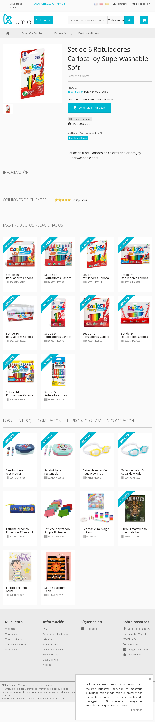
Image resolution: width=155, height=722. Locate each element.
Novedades (15, 3)
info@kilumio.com (138, 649)
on (56, 200)
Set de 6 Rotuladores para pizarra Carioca (56, 395)
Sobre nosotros (51, 644)
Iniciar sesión (76, 91)
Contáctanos (134, 654)
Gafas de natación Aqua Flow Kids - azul (133, 473)
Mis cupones (12, 649)
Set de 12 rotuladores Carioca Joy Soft (96, 278)
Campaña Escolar (32, 33)
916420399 (133, 644)
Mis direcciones (13, 639)
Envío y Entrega (51, 654)
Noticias (47, 664)
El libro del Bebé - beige (17, 589)
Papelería (60, 33)
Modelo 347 (15, 7)
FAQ (45, 628)
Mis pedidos (11, 633)
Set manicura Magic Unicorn (96, 530)
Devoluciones (50, 659)
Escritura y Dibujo (88, 33)
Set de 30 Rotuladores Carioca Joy (19, 337)
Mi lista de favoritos (15, 644)
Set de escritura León (54, 589)
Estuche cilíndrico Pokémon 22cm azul (19, 530)
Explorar (41, 20)
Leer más (136, 710)
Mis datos (10, 628)
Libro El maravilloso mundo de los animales (134, 532)
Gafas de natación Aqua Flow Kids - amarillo (95, 473)
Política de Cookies (53, 649)
